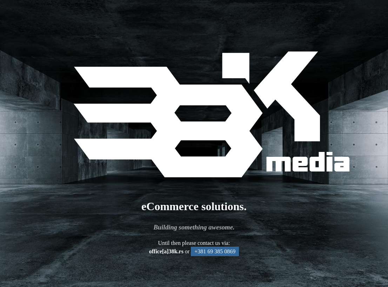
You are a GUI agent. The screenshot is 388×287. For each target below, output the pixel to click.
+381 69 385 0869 (214, 251)
